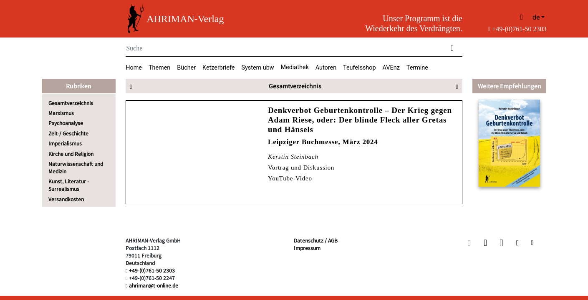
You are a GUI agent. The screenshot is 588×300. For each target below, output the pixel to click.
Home (134, 67)
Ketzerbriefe (218, 67)
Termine (417, 67)
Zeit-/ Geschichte (68, 133)
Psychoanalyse (65, 122)
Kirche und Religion (70, 153)
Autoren (325, 67)
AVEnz (391, 67)
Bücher (186, 67)
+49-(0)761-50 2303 (517, 28)
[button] (470, 243)
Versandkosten (66, 198)
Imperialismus (65, 143)
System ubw (257, 67)
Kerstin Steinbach (293, 156)
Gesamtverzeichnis (70, 102)
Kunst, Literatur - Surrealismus (68, 185)
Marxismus (61, 112)
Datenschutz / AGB (316, 240)
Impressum (307, 247)
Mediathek (295, 67)
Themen (159, 67)
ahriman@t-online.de (153, 285)
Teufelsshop (359, 67)
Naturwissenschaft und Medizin (75, 167)
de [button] (536, 17)
